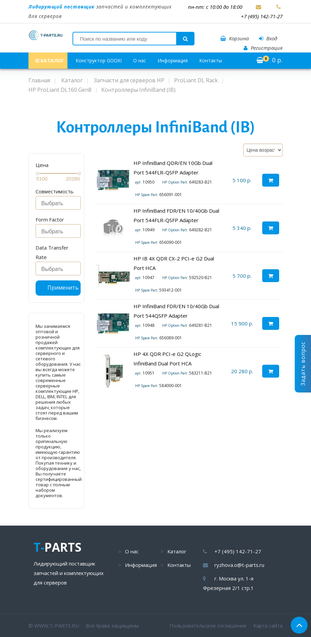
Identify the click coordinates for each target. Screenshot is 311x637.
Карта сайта (268, 625)
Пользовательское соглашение (208, 625)
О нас (139, 60)
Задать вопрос (303, 364)
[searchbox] (60, 203)
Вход (268, 38)
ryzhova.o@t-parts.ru (239, 564)
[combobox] (58, 203)
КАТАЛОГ (49, 60)
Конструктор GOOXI (99, 60)
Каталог (176, 551)
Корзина (234, 38)
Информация (173, 60)
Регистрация (263, 47)
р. (269, 60)
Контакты (210, 60)
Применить (63, 287)
